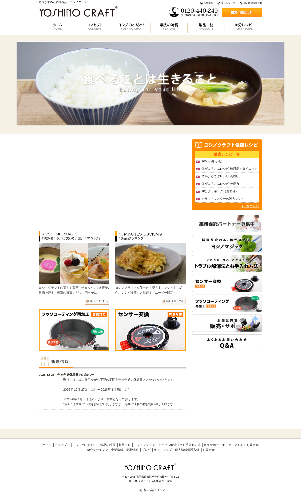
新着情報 (132, 450)
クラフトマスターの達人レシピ (223, 198)
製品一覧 (125, 445)
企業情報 (208, 3)
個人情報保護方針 (252, 3)
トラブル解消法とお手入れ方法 (179, 445)
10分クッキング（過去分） (220, 191)
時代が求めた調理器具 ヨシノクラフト (64, 2)
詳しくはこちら (99, 300)
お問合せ (208, 450)
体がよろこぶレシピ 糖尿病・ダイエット (229, 168)
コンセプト (62, 445)
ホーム (46, 445)
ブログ (146, 450)
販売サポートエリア (217, 445)
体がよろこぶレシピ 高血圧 (220, 176)
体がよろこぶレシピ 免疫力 (220, 183)
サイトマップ (228, 3)
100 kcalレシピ (212, 161)
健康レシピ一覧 (227, 154)
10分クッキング (97, 450)
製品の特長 (107, 445)
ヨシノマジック (144, 445)
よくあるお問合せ (246, 445)
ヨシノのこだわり (85, 445)
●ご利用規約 (250, 206)
